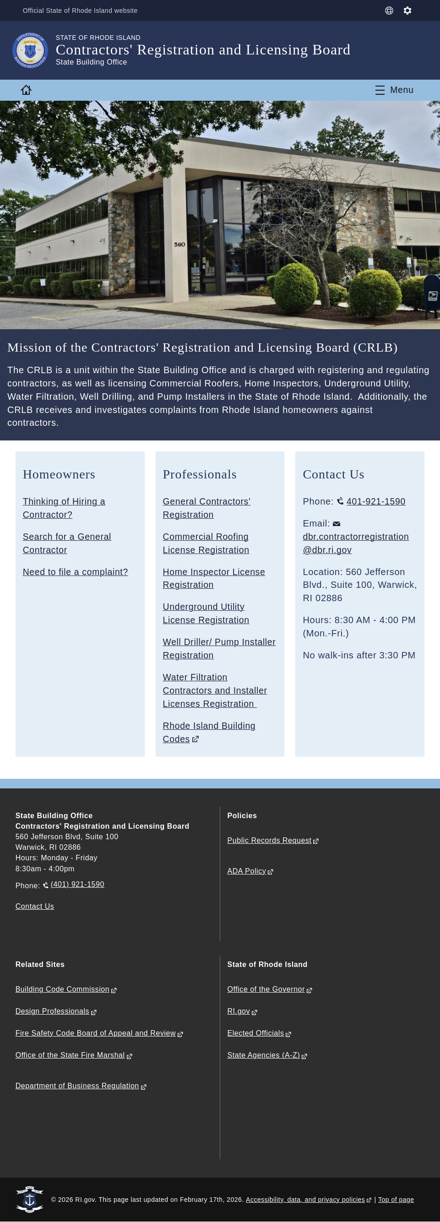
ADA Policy (247, 871)
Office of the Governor (266, 990)
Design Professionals (53, 1012)
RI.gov (239, 1012)
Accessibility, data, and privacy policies (305, 1199)
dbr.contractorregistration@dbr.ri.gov (357, 543)
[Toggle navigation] (394, 90)
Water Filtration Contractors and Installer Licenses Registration (217, 690)
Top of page (396, 1199)
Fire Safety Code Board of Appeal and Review (96, 1033)
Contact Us (35, 907)
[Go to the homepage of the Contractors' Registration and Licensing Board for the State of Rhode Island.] (36, 50)
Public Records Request (270, 840)
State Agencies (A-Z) (264, 1055)
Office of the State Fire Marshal (70, 1055)
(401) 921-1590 (77, 885)
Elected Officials (256, 1033)
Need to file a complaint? (77, 572)
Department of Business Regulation (77, 1086)
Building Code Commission (63, 990)
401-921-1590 (377, 501)
